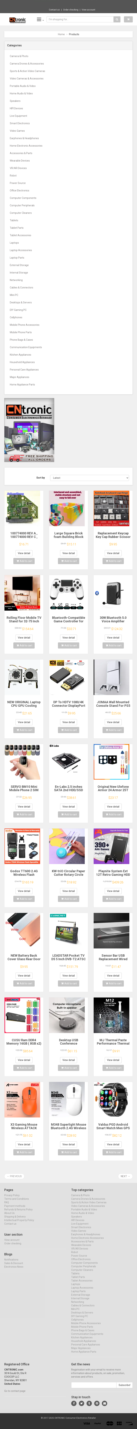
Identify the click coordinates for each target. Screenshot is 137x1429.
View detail (24, 553)
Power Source (18, 183)
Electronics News (13, 1270)
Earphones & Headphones (24, 138)
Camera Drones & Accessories (27, 63)
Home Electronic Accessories (26, 145)
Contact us (54, 10)
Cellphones (16, 317)
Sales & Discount (13, 1266)
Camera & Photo (19, 56)
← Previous (14, 1176)
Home (61, 34)
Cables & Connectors (21, 287)
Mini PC (14, 295)
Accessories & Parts (21, 153)
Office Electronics (19, 190)
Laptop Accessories (21, 250)
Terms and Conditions (16, 1202)
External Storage (19, 265)
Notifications (11, 1262)
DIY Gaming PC (18, 310)
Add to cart (24, 561)
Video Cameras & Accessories (27, 78)
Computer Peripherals (22, 205)
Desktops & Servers (21, 302)
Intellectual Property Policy (19, 1223)
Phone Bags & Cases (21, 339)
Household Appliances (22, 362)
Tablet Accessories (20, 235)
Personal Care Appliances (24, 369)
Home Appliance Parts (22, 384)
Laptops (14, 242)
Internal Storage (19, 272)
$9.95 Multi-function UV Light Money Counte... (80, 3)
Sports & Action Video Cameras (27, 71)
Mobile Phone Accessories (24, 324)
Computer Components (23, 198)
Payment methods (14, 1209)
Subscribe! (124, 1388)
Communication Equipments (26, 347)
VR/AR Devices (18, 168)
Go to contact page (15, 1394)
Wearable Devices (20, 160)
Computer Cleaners (21, 212)
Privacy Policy (12, 1198)
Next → (125, 1176)
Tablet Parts (17, 227)
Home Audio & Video (21, 93)
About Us (9, 1216)
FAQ (6, 1205)
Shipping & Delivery (15, 1219)
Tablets (14, 220)
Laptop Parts (17, 257)
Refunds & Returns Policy (18, 1212)
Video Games (17, 130)
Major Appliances (19, 377)
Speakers (15, 101)
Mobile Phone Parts (21, 332)
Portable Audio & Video (23, 86)
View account (88, 10)
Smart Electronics (20, 123)
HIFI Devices (16, 108)
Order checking (70, 10)
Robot (13, 175)
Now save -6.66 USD (45, 3)
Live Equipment (18, 115)
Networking (16, 280)
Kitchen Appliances (20, 354)
